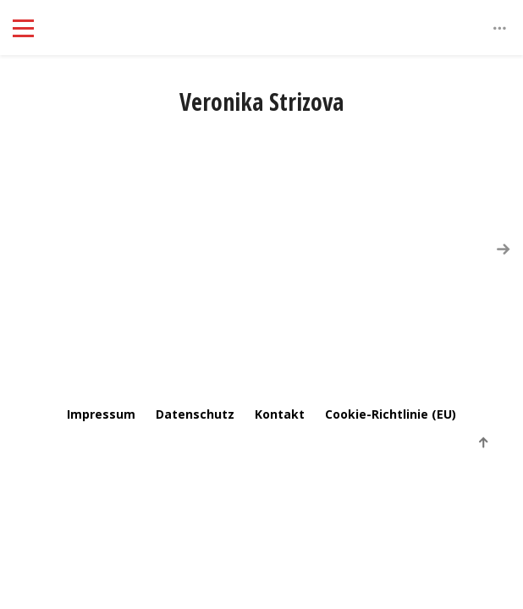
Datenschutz (195, 414)
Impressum (101, 414)
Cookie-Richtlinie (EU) (390, 414)
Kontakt (280, 414)
